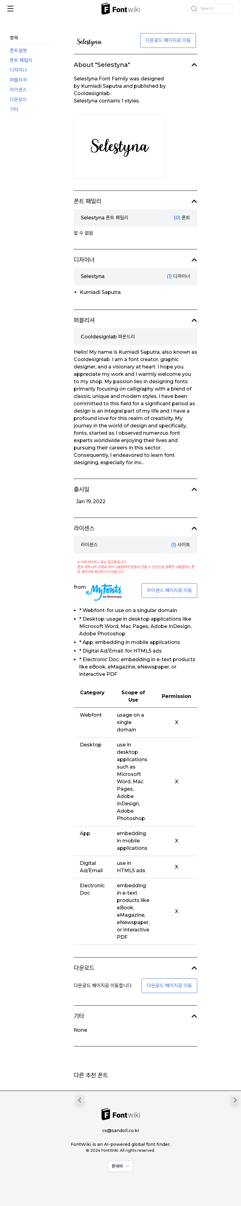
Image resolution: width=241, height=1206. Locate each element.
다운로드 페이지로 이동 (168, 40)
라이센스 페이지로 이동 (169, 590)
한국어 (121, 1166)
